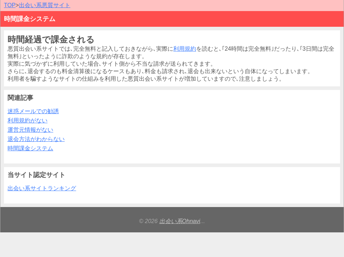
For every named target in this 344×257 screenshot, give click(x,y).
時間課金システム (30, 148)
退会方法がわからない (36, 139)
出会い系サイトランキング (42, 188)
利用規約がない (28, 120)
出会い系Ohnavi (179, 221)
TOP (10, 5)
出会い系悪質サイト (44, 5)
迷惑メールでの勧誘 (33, 111)
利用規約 (184, 49)
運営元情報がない (30, 130)
